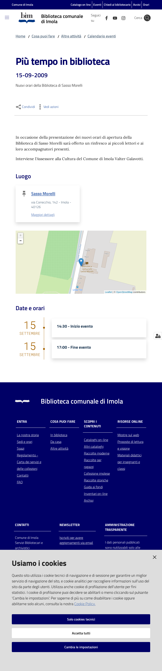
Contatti (22, 475)
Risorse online (130, 421)
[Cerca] (147, 18)
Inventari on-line (96, 494)
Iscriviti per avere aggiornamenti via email (76, 540)
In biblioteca (58, 435)
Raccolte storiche (96, 480)
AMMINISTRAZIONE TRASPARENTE (120, 527)
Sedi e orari (24, 442)
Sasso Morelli (43, 193)
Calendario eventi (102, 36)
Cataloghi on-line (96, 440)
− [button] (20, 241)
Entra (22, 421)
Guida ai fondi (93, 487)
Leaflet (108, 292)
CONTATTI (22, 525)
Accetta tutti (81, 633)
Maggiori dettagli (43, 215)
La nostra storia (28, 435)
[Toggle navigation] (6, 17)
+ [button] (20, 235)
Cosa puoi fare (43, 36)
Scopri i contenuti (92, 424)
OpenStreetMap (124, 292)
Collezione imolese (97, 473)
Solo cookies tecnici (81, 619)
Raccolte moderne (96, 453)
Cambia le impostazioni (81, 647)
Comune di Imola (22, 4)
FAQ (20, 482)
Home (20, 36)
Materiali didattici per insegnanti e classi (129, 462)
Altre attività (71, 36)
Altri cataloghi (94, 446)
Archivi (88, 500)
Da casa (55, 442)
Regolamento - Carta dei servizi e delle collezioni (29, 462)
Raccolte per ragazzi (92, 464)
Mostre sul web (128, 435)
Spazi (20, 448)
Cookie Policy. (85, 604)
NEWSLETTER (69, 525)
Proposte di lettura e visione (130, 445)
